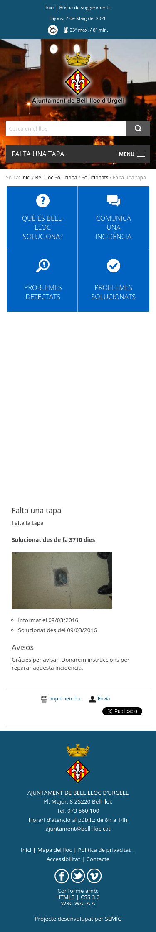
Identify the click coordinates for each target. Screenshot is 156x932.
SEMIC (113, 918)
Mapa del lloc (54, 850)
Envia (104, 698)
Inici (49, 7)
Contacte (97, 859)
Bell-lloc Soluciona (56, 177)
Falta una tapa (38, 154)
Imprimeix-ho (64, 698)
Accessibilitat (63, 859)
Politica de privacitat (104, 850)
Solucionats (95, 177)
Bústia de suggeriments (85, 7)
